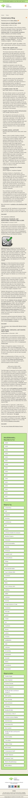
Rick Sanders (8, 728)
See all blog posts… (9, 437)
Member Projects (22, 326)
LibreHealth (8, 654)
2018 (6, 471)
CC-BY (19, 367)
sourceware (8, 669)
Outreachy (7, 540)
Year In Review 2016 (13, 326)
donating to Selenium (13, 321)
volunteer (7, 647)
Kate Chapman (8, 680)
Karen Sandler (8, 736)
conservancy (6, 216)
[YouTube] (15, 786)
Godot (6, 565)
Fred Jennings (8, 699)
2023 (6, 453)
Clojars (7, 618)
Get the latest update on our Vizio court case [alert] (14, 1)
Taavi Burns (15, 367)
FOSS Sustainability (10, 543)
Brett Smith (20, 37)
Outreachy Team (9, 758)
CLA (6, 579)
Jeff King (7, 706)
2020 (6, 464)
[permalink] (4, 214)
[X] (9, 786)
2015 (6, 482)
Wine (6, 583)
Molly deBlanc (14, 20)
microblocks (8, 665)
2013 (6, 489)
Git (6, 622)
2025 (6, 446)
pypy (5, 426)
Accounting (8, 651)
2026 (6, 443)
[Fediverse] (18, 786)
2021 (6, 460)
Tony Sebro (8, 740)
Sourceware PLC (9, 724)
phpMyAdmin (8, 640)
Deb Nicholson (8, 721)
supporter (7, 514)
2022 (6, 457)
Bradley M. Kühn (9, 710)
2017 (6, 475)
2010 (6, 500)
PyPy (2, 356)
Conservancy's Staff (10, 751)
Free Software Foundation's (18, 32)
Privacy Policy (7, 796)
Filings (6, 561)
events (6, 529)
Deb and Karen (8, 703)
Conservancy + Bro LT (10, 713)
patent (6, 615)
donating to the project (13, 421)
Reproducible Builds (10, 568)
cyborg (6, 633)
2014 (6, 486)
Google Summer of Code (11, 604)
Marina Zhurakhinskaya (10, 762)
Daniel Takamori (9, 754)
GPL (6, 511)
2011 (6, 496)
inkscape (7, 611)
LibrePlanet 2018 (5, 32)
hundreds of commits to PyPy (19, 388)
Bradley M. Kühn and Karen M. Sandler (12, 732)
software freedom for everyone (12, 532)
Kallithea (7, 590)
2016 (6, 478)
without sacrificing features (16, 359)
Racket (6, 629)
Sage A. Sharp (8, 744)
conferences (12, 216)
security (7, 600)
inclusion (7, 636)
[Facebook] (12, 786)
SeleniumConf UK (5, 248)
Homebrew (7, 608)
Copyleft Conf (8, 554)
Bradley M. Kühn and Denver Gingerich (12, 691)
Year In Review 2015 (10, 586)
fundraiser (7, 575)
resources (7, 550)
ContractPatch (8, 557)
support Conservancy (16, 232)
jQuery (6, 661)
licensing (7, 518)
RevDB (17, 414)
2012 (6, 493)
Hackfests (7, 626)
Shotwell (7, 658)
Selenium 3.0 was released (15, 300)
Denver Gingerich (11, 39)
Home (2, 15)
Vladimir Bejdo (8, 676)
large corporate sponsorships (15, 297)
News (7, 15)
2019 (6, 468)
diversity (7, 547)
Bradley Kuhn (13, 37)
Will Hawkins (8, 696)
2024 (6, 450)
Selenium (3, 263)
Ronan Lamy (19, 347)
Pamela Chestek (9, 683)
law (6, 525)
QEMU (6, 593)
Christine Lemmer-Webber (11, 717)
